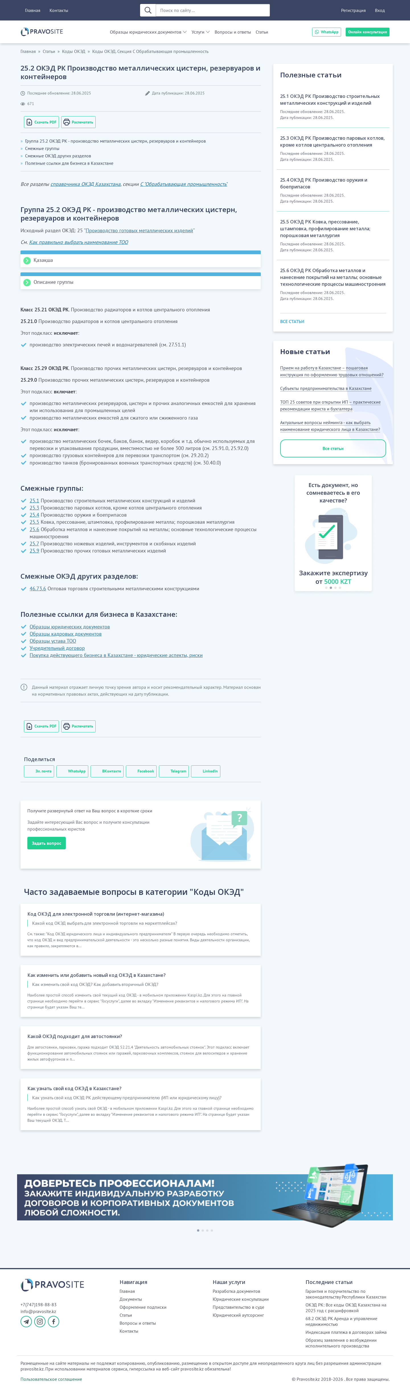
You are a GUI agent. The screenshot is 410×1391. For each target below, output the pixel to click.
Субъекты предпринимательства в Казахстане (326, 388)
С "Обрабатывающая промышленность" (183, 184)
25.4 (34, 514)
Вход (380, 10)
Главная (32, 10)
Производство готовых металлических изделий (139, 230)
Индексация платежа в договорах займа (346, 1332)
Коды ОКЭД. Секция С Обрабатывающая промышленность (150, 51)
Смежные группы (42, 148)
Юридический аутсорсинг (238, 1315)
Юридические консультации (241, 1299)
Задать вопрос (46, 843)
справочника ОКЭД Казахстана (85, 184)
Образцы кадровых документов (66, 633)
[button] (288, 534)
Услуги (198, 32)
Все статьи (333, 448)
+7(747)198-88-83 (38, 1304)
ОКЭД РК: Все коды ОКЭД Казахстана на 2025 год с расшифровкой (346, 1307)
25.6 (34, 529)
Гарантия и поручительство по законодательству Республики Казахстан (346, 1294)
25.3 (34, 507)
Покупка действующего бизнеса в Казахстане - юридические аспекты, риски (116, 655)
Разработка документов (236, 1291)
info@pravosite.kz (38, 1311)
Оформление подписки (143, 1307)
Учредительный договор (57, 648)
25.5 (34, 522)
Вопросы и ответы (233, 32)
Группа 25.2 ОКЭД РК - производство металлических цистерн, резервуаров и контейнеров (115, 141)
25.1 (34, 500)
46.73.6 (38, 588)
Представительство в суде (238, 1307)
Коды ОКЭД (73, 51)
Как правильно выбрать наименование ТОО (78, 242)
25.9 (34, 550)
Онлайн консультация (367, 31)
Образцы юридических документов (145, 32)
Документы (131, 1299)
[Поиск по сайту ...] (213, 10)
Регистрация (353, 10)
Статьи (262, 32)
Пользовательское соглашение (51, 1379)
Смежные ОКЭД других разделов (58, 156)
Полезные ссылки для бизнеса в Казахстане (69, 163)
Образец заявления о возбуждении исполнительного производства (341, 1343)
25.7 (34, 543)
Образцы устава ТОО (53, 641)
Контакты (59, 10)
